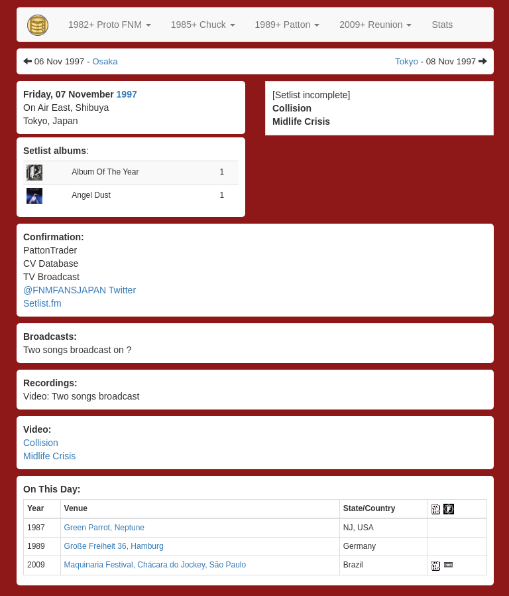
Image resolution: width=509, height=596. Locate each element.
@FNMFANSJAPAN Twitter (79, 290)
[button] (109, 24)
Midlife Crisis (49, 456)
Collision (40, 442)
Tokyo (406, 61)
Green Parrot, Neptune (104, 527)
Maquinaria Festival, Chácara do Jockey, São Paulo (155, 564)
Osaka (105, 61)
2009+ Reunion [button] (375, 24)
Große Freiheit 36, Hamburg (114, 546)
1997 (127, 94)
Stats (442, 24)
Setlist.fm (42, 303)
